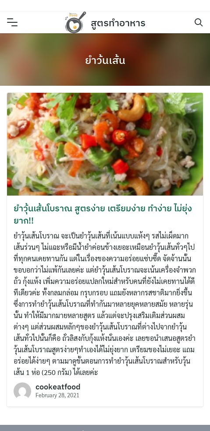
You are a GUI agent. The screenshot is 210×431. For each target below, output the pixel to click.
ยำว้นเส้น (105, 60)
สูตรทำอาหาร (118, 22)
